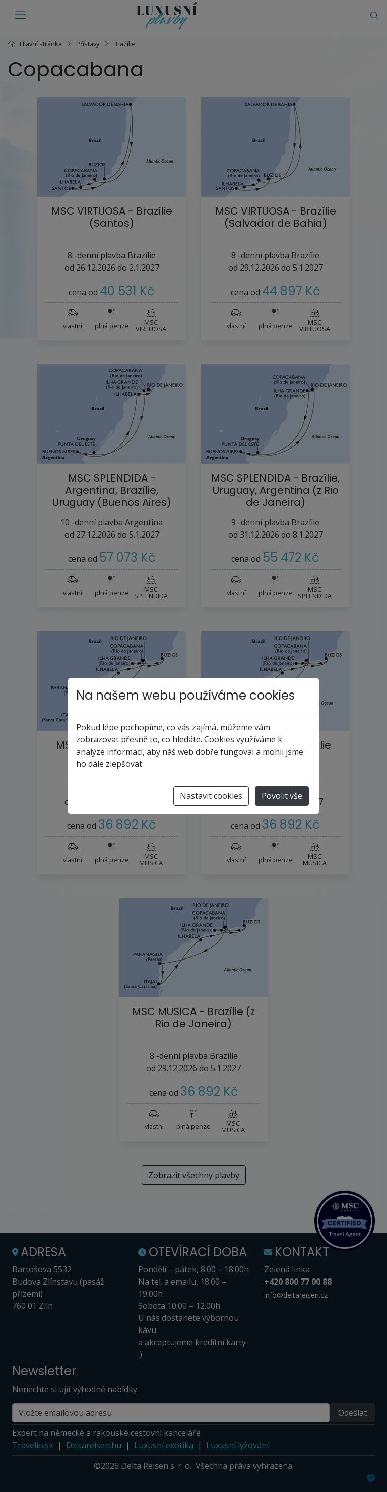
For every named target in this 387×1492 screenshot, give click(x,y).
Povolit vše (282, 796)
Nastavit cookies (211, 796)
